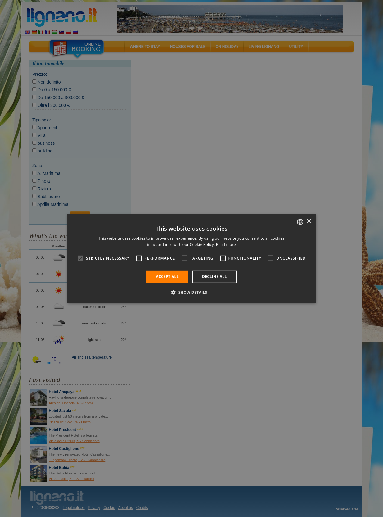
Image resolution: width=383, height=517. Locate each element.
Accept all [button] (167, 276)
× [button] (308, 221)
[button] (191, 292)
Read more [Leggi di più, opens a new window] (226, 244)
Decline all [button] (214, 276)
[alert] (191, 258)
